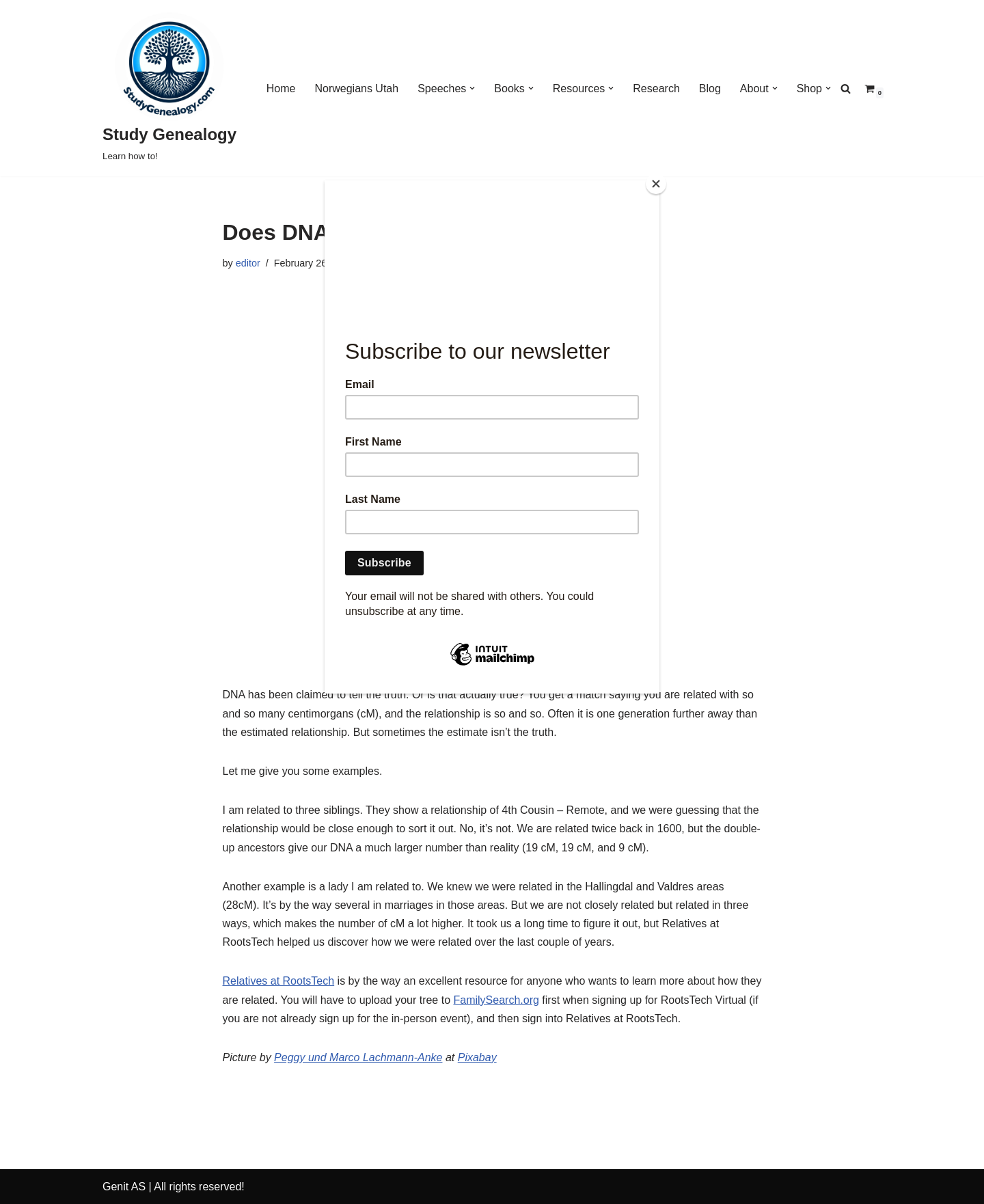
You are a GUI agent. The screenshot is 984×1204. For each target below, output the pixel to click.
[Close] (656, 184)
